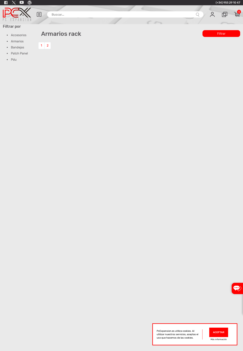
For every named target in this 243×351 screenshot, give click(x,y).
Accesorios (18, 35)
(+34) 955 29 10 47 (228, 2)
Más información (219, 339)
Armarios (17, 41)
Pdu (14, 59)
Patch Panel (19, 53)
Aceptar (218, 332)
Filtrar (221, 33)
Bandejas (17, 47)
